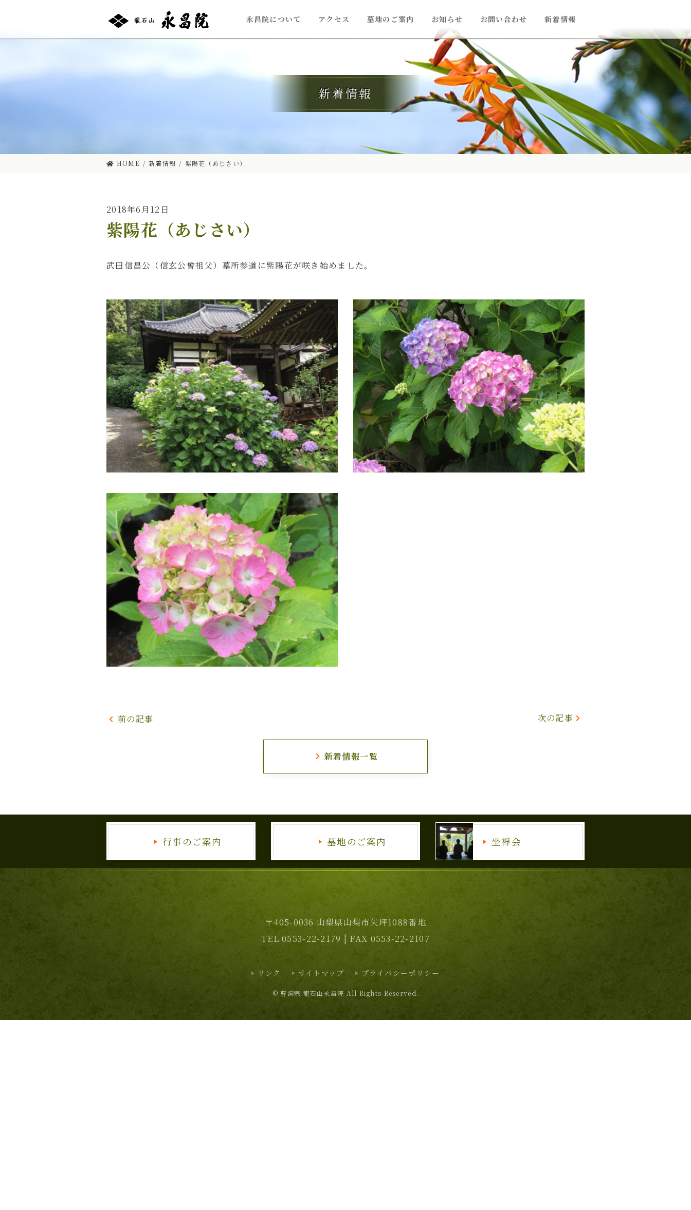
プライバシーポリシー (400, 973)
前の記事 (131, 719)
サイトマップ (321, 973)
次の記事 (560, 718)
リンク (269, 973)
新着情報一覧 (346, 756)
